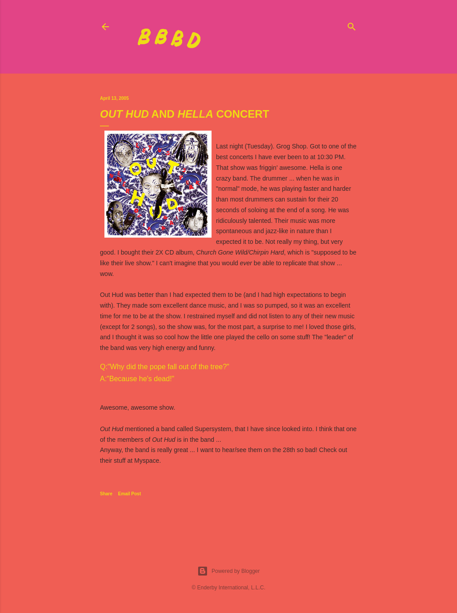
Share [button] (106, 493)
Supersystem (213, 428)
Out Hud (111, 294)
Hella (317, 167)
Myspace (146, 460)
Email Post (129, 493)
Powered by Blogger (228, 571)
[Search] (351, 24)
